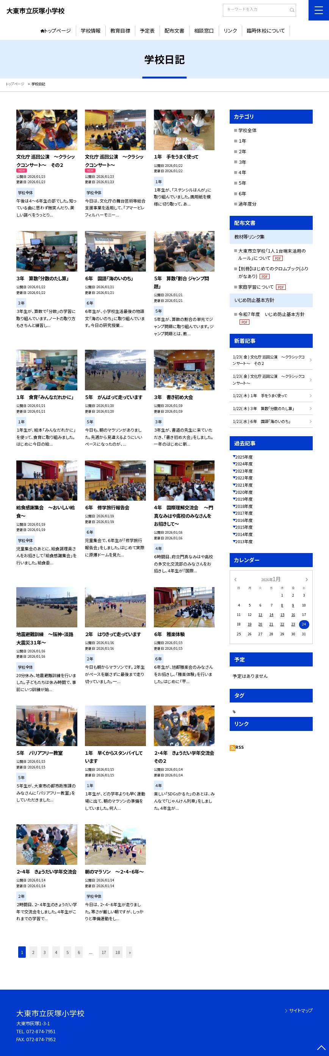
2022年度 (244, 478)
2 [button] (33, 952)
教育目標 (120, 30)
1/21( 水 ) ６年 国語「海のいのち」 (261, 421)
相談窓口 (204, 30)
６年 (242, 193)
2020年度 (244, 492)
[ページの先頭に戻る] (321, 1048)
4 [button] (56, 952)
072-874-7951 (41, 1031)
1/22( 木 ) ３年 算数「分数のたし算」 (263, 408)
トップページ (57, 30)
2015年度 (244, 527)
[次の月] (307, 578)
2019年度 (244, 499)
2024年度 (244, 463)
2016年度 (244, 520)
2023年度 (244, 471)
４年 (242, 172)
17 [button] (104, 952)
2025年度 (244, 457)
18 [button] (117, 952)
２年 (242, 151)
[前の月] (235, 578)
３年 (242, 162)
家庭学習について (262, 286)
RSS (239, 747)
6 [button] (79, 952)
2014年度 (244, 534)
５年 (242, 182)
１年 (242, 140)
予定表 (147, 30)
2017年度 (244, 513)
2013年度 (244, 541)
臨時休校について (266, 30)
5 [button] (67, 952)
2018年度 (244, 506)
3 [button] (45, 952)
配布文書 (174, 30)
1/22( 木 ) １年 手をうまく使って (260, 395)
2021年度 (244, 485)
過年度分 (247, 203)
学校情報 (90, 30)
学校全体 (247, 130)
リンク (230, 30)
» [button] (130, 952)
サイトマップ (301, 1010)
